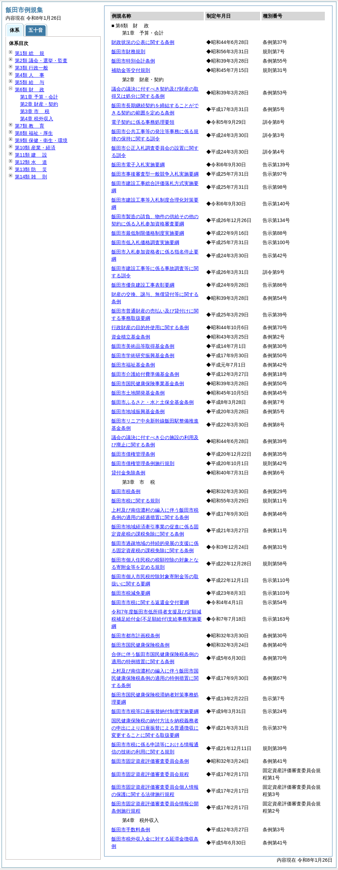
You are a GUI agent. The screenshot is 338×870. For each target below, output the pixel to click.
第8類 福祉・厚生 (34, 133)
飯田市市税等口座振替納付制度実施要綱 (155, 711)
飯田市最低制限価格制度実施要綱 (147, 233)
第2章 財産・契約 (39, 104)
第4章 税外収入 (36, 118)
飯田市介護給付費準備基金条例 (145, 374)
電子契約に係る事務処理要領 (142, 122)
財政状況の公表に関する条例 (142, 42)
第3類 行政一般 (31, 68)
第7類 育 (29, 126)
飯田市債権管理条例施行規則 (142, 463)
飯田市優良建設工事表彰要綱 (142, 285)
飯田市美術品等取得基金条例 (142, 346)
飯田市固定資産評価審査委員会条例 (150, 761)
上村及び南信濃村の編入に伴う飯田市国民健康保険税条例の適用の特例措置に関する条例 (155, 678)
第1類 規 (29, 53)
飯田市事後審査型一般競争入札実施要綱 (155, 174)
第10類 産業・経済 (35, 147)
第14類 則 (31, 176)
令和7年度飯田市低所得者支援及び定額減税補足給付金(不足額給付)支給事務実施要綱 (156, 619)
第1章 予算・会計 (39, 97)
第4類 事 (29, 75)
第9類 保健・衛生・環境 (41, 140)
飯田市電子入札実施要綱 (138, 164)
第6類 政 (29, 89)
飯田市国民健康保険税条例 (140, 645)
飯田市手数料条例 (130, 829)
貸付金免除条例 (128, 472)
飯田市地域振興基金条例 (138, 411)
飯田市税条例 (125, 491)
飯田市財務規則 (128, 51)
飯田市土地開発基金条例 (138, 393)
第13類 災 (31, 169)
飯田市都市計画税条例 (135, 635)
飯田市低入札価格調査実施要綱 (145, 242)
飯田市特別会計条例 (133, 61)
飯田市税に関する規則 (135, 500)
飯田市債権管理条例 (133, 454)
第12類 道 (31, 162)
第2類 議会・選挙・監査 (41, 60)
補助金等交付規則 (130, 70)
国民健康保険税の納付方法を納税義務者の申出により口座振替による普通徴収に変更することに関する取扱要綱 (155, 728)
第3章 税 (34, 111)
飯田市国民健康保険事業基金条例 (147, 383)
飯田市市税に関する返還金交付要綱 (150, 602)
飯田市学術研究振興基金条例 (142, 355)
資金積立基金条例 (130, 337)
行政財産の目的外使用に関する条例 (150, 327)
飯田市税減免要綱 (130, 593)
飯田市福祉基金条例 (133, 365)
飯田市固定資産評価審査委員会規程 (150, 774)
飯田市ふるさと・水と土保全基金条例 (152, 402)
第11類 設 (31, 155)
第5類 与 (29, 82)
